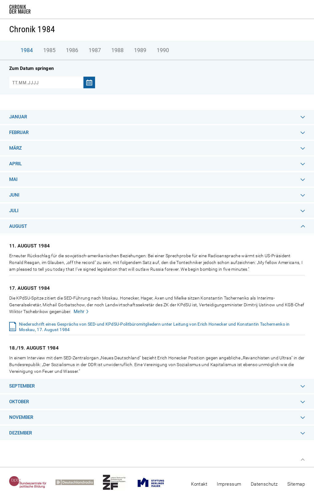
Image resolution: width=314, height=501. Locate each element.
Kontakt (199, 484)
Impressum (229, 484)
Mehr (79, 311)
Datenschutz (264, 484)
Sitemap (296, 484)
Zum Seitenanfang (303, 459)
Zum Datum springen (31, 68)
